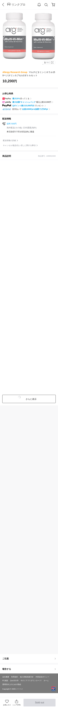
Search (46, 4)
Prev (6, 38)
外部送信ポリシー (42, 677)
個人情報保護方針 (27, 677)
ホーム (46, 680)
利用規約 (14, 677)
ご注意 (29, 658)
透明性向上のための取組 (11, 684)
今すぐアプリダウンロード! (31, 680)
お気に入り (7, 705)
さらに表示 (31, 399)
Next (52, 38)
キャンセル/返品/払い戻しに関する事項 (19, 145)
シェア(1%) (16, 702)
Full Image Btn (52, 62)
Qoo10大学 (14, 680)
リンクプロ (18, 4)
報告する (29, 669)
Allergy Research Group (14, 72)
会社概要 (5, 677)
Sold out (39, 703)
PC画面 (5, 680)
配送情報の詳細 (9, 140)
